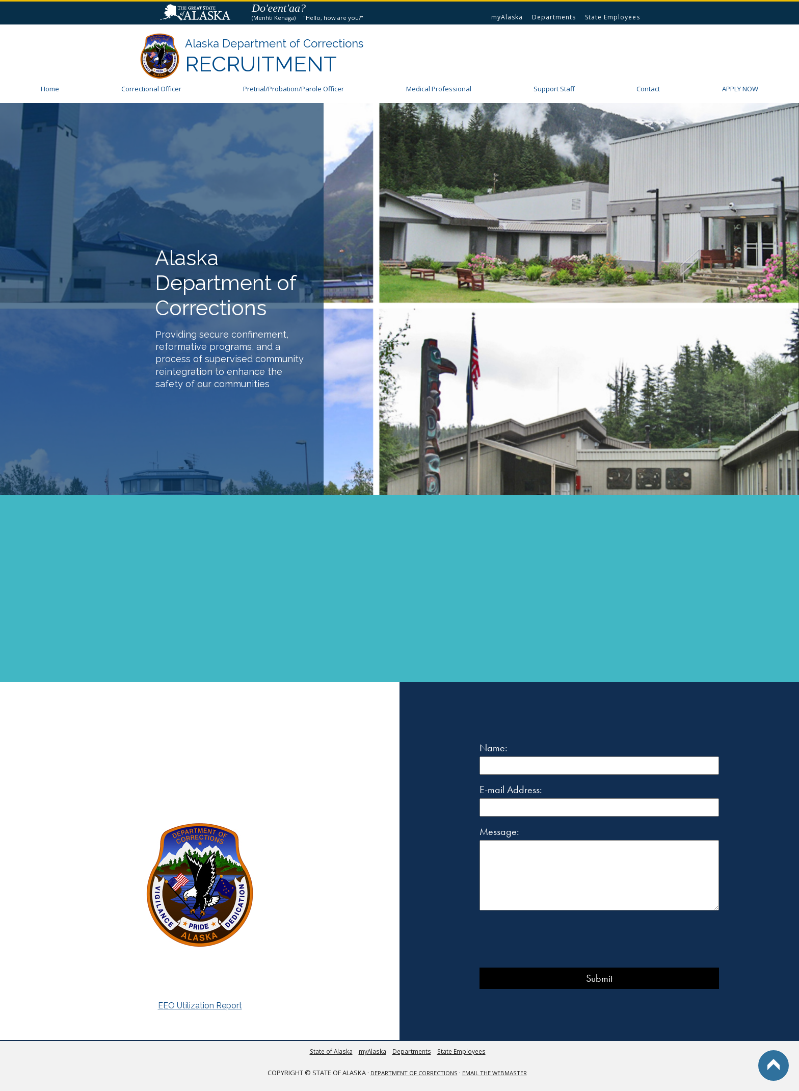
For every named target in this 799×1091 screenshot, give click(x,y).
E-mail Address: (511, 789)
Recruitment (261, 64)
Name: (494, 747)
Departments (554, 17)
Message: (499, 831)
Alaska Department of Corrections (274, 43)
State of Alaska (196, 13)
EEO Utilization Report (200, 1005)
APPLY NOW (740, 88)
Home (50, 88)
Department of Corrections (414, 1073)
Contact (648, 88)
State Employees (612, 17)
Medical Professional (438, 88)
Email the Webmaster (494, 1073)
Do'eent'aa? (279, 8)
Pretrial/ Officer (293, 88)
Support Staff (554, 88)
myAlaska (507, 17)
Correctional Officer (151, 88)
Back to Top (773, 1065)
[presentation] (557, 939)
